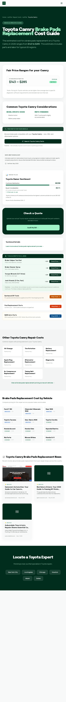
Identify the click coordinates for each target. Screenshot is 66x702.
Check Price (55, 261)
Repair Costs (17, 17)
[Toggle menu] (62, 3)
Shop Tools (55, 297)
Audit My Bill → (33, 227)
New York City (13, 572)
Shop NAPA (55, 316)
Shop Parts (55, 306)
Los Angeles (28, 572)
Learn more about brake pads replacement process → (25, 246)
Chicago (42, 572)
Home (4, 17)
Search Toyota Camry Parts (33, 141)
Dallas (38, 578)
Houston (55, 572)
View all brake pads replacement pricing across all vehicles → (33, 383)
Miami (27, 578)
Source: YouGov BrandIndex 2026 (15, 200)
